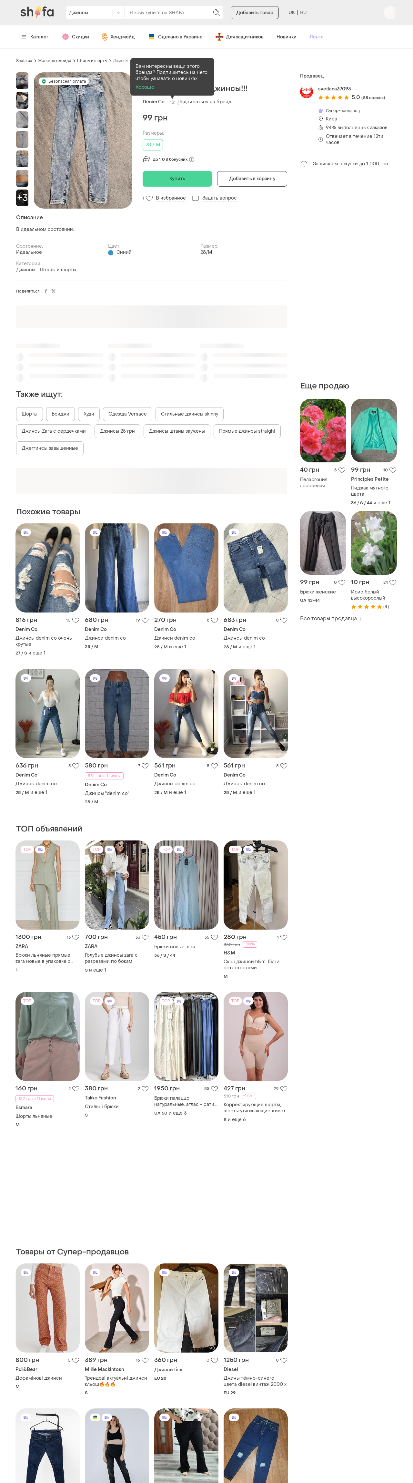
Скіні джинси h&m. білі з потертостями (251, 965)
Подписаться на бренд (204, 102)
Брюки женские (318, 592)
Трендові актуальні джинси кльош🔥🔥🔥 (116, 1381)
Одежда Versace (127, 414)
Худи (89, 414)
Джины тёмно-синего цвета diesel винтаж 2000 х (255, 1381)
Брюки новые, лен (174, 947)
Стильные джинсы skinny (189, 414)
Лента (316, 37)
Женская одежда (54, 60)
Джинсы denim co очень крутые (43, 641)
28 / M (153, 145)
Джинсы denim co (244, 638)
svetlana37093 (334, 89)
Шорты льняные (33, 1116)
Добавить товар (254, 13)
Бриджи (60, 414)
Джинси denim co (105, 638)
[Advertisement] (348, 274)
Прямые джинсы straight (247, 431)
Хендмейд (118, 37)
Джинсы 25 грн (117, 431)
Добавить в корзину (252, 179)
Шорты (29, 414)
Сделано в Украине (175, 37)
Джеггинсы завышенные (50, 448)
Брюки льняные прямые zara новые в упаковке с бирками (43, 958)
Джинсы (120, 60)
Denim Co (154, 102)
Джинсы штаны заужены (177, 431)
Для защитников (240, 37)
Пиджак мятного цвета (369, 491)
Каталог (35, 37)
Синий (124, 252)
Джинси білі (168, 1370)
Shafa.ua (24, 60)
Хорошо (145, 87)
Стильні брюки (102, 1107)
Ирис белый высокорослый (368, 595)
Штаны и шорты (92, 60)
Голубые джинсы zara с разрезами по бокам (111, 958)
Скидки (75, 37)
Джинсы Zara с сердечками (54, 431)
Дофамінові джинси (38, 1378)
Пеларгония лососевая (313, 483)
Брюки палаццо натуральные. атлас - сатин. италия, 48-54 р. (186, 1101)
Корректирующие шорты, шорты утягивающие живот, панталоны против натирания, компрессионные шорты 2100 (255, 1108)
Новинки (287, 37)
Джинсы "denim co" (107, 793)
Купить (177, 179)
